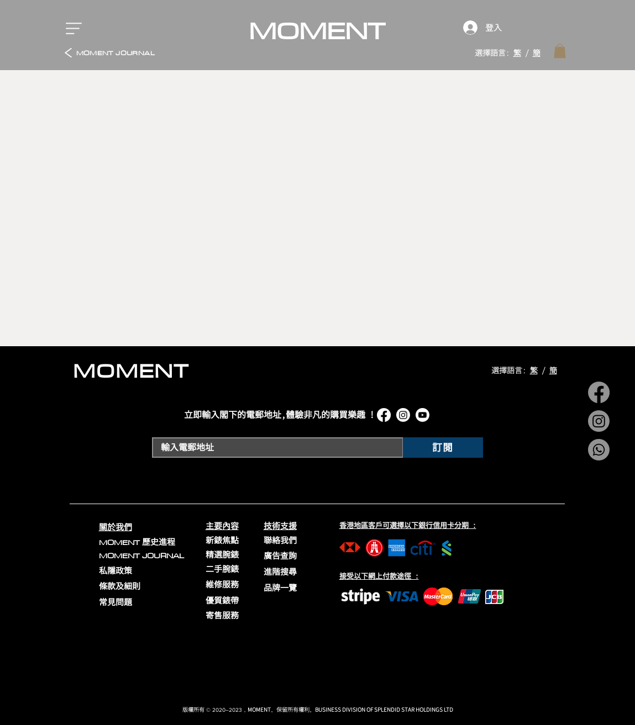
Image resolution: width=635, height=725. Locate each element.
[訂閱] (443, 447)
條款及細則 (119, 586)
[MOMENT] (317, 30)
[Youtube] (422, 415)
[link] (560, 51)
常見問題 (115, 602)
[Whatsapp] (599, 450)
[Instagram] (599, 421)
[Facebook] (599, 392)
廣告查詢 (280, 556)
